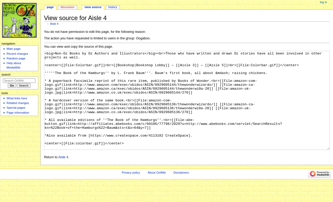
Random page (16, 58)
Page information (18, 112)
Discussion (67, 7)
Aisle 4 (54, 23)
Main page (14, 48)
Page (50, 7)
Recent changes (17, 53)
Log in (323, 2)
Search (6, 74)
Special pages (16, 107)
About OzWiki (157, 192)
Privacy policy (131, 192)
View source (93, 7)
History (112, 7)
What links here (17, 98)
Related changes (18, 103)
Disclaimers (181, 192)
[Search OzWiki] (19, 80)
